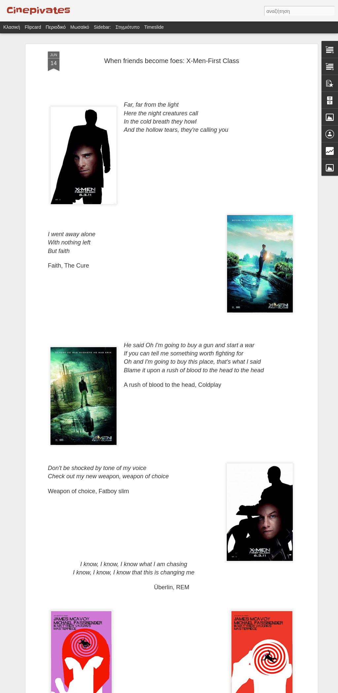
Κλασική (11, 27)
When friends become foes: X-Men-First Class (171, 60)
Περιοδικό (56, 27)
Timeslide (154, 27)
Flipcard (33, 27)
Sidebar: (102, 27)
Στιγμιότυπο (128, 27)
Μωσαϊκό (79, 27)
